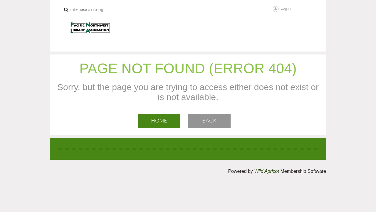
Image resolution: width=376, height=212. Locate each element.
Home (159, 121)
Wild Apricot (266, 171)
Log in (286, 8)
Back (209, 121)
